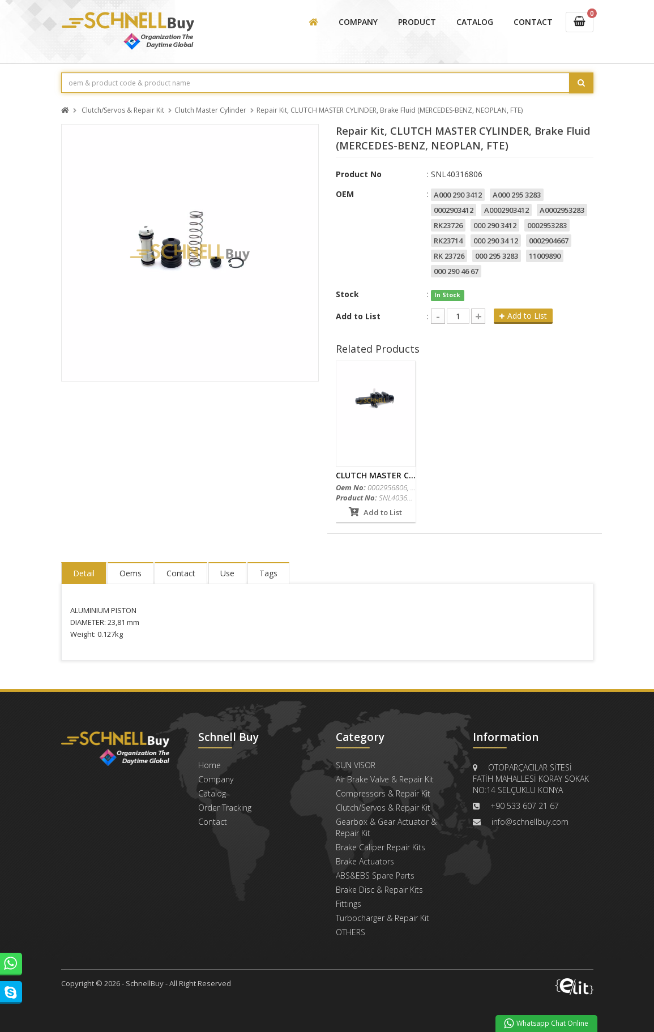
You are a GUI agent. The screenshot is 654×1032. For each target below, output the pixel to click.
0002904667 (548, 240)
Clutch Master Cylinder (210, 110)
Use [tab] (227, 573)
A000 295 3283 (517, 195)
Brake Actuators (365, 861)
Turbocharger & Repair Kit (382, 918)
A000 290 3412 (458, 195)
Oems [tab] (130, 573)
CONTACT (533, 21)
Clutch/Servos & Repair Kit (123, 110)
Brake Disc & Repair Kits (379, 889)
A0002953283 (562, 210)
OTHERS (350, 932)
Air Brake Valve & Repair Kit (385, 779)
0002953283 (547, 225)
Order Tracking (224, 807)
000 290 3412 (494, 225)
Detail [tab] (84, 573)
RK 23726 (449, 256)
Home (209, 765)
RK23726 (448, 225)
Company (215, 779)
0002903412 (453, 210)
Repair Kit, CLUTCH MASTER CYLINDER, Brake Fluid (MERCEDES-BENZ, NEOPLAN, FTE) (390, 110)
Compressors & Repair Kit (383, 793)
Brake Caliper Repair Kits (380, 847)
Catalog (212, 793)
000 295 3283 (496, 256)
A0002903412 (506, 210)
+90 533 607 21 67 (524, 805)
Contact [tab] (180, 573)
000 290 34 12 (495, 240)
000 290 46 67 (456, 271)
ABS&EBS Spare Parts (375, 875)
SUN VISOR (355, 765)
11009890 (545, 256)
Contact (212, 821)
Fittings (348, 903)
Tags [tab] (268, 573)
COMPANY (358, 21)
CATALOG (474, 21)
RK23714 (448, 240)
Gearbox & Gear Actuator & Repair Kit (386, 827)
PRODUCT (417, 21)
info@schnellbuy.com (529, 821)
